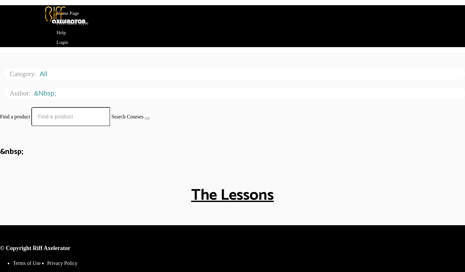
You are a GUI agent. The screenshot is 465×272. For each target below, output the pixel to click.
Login (62, 42)
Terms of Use (27, 263)
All (44, 73)
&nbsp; (46, 93)
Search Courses (127, 116)
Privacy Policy (62, 263)
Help (61, 32)
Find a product (15, 116)
